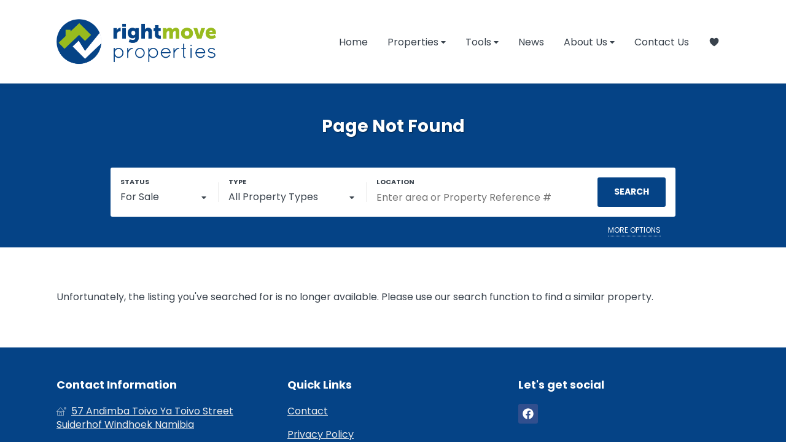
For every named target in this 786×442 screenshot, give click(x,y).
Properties (416, 42)
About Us (589, 42)
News (531, 42)
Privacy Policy (320, 434)
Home (353, 42)
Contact (307, 411)
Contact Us (661, 42)
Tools (482, 42)
